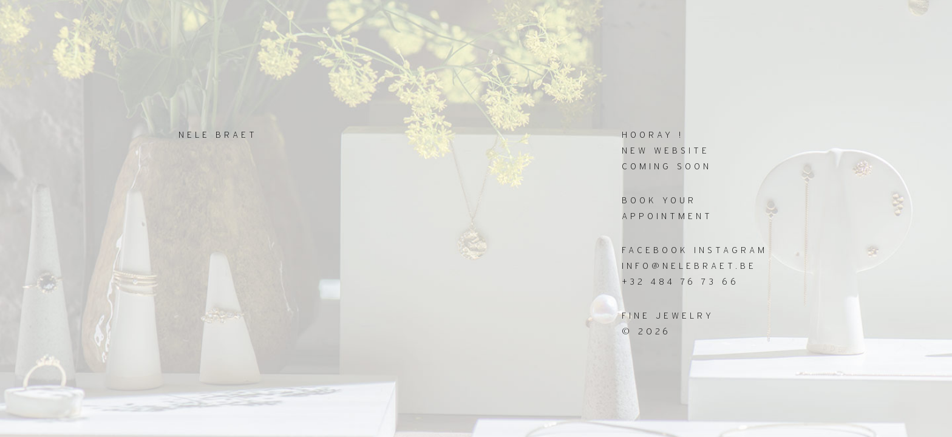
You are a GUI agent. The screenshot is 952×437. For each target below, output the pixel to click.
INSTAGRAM (730, 250)
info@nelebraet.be (689, 266)
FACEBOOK (655, 250)
